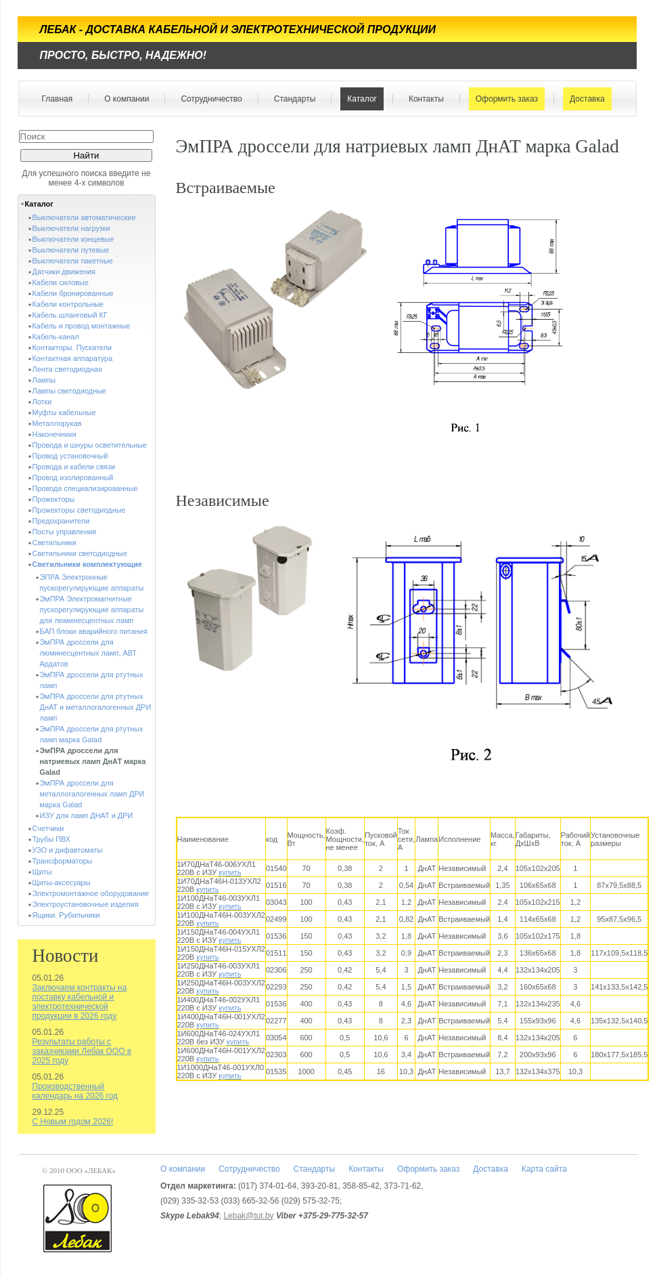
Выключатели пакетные (72, 261)
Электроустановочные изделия (85, 904)
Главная (57, 99)
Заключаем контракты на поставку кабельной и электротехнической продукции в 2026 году (79, 1002)
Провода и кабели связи (74, 467)
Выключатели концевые (73, 239)
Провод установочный (70, 456)
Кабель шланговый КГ (70, 315)
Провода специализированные (85, 488)
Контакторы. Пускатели (72, 347)
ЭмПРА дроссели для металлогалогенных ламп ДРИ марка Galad (92, 794)
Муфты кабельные (64, 412)
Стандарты (292, 99)
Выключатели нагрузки (71, 228)
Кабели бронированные (73, 293)
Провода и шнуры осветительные (90, 445)
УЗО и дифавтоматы (67, 850)
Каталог (359, 99)
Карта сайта (544, 1169)
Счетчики (48, 828)
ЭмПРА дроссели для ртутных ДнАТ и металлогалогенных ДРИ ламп (96, 707)
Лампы (43, 380)
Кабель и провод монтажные (81, 326)
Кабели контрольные (68, 304)
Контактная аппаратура (72, 358)
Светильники (54, 542)
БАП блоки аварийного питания (94, 631)
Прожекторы (53, 499)
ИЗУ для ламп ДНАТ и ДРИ (86, 815)
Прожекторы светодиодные (79, 510)
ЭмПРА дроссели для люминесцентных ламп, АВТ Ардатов (88, 653)
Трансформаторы (62, 861)
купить (230, 872)
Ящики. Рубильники (66, 915)
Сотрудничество (208, 99)
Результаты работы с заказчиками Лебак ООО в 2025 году (82, 1051)
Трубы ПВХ (51, 839)
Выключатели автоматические (84, 217)
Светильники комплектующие (87, 564)
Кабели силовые (60, 282)
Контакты (423, 99)
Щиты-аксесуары (61, 882)
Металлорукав (57, 423)
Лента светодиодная (67, 369)
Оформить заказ (504, 99)
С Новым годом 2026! (73, 1121)
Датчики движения (64, 272)
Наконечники (54, 434)
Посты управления (64, 532)
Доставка (584, 99)
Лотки (42, 402)
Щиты (42, 872)
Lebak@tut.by (248, 1215)
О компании (123, 99)
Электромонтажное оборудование (91, 893)
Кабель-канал (55, 337)
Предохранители (61, 521)
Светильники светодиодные (80, 553)
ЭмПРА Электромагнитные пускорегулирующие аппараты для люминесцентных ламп (92, 609)
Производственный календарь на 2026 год (75, 1091)
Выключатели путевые (71, 250)
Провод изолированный (73, 477)
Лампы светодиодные (69, 391)
